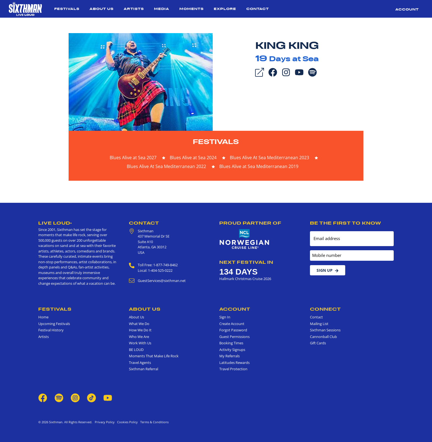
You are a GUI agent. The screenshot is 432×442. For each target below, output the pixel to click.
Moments (191, 9)
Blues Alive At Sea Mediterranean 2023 (269, 158)
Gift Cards (318, 342)
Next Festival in (246, 262)
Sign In (224, 317)
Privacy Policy (105, 422)
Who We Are (139, 336)
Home (43, 317)
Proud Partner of (250, 223)
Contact (257, 9)
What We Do (139, 323)
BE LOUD (136, 349)
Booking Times (231, 342)
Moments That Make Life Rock (154, 355)
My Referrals (229, 355)
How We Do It (140, 329)
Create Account (231, 323)
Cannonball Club (323, 336)
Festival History (51, 329)
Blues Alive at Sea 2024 (193, 158)
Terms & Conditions (154, 422)
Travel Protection (233, 368)
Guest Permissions (234, 336)
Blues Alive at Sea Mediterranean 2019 (258, 166)
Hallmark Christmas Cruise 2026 (245, 278)
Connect (325, 309)
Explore (225, 9)
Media (161, 9)
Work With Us (140, 342)
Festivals (66, 9)
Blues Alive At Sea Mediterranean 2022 (166, 166)
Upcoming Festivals (54, 323)
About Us (102, 9)
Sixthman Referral (143, 368)
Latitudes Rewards (234, 362)
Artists (134, 9)
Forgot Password (233, 329)
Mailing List (319, 323)
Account (407, 9)
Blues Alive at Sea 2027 (133, 158)
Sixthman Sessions (325, 329)
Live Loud (55, 223)
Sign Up (328, 270)
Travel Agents (140, 362)
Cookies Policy (126, 422)
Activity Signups (232, 349)
